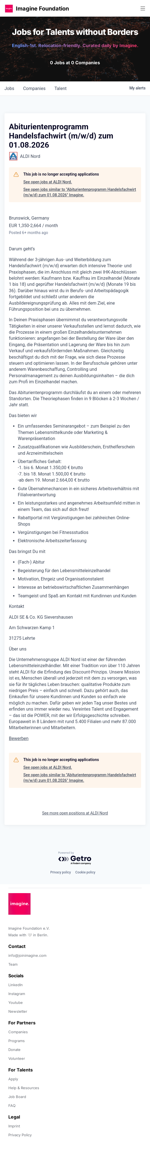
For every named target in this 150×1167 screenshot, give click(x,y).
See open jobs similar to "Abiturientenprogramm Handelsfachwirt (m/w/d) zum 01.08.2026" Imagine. (79, 192)
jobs (9, 88)
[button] (8, 8)
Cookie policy (85, 872)
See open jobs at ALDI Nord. (47, 182)
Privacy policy (60, 872)
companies (34, 88)
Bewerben (19, 738)
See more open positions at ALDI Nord (75, 813)
